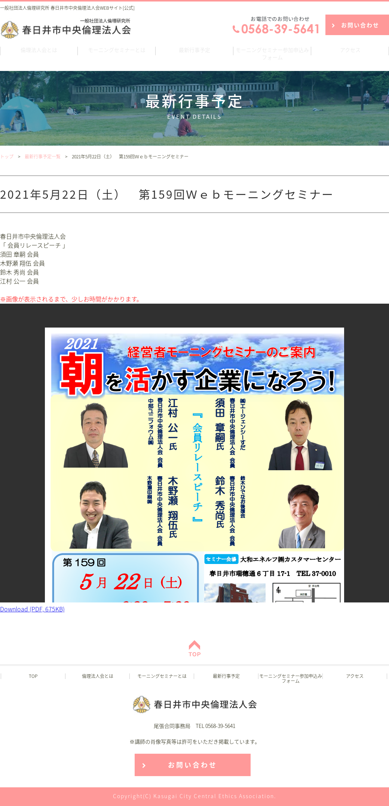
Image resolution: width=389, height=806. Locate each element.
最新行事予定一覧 (43, 156)
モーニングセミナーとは (117, 49)
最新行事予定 (194, 49)
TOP (33, 676)
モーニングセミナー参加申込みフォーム (272, 53)
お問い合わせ (360, 25)
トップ (6, 156)
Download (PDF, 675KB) (32, 608)
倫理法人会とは (39, 49)
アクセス (350, 49)
